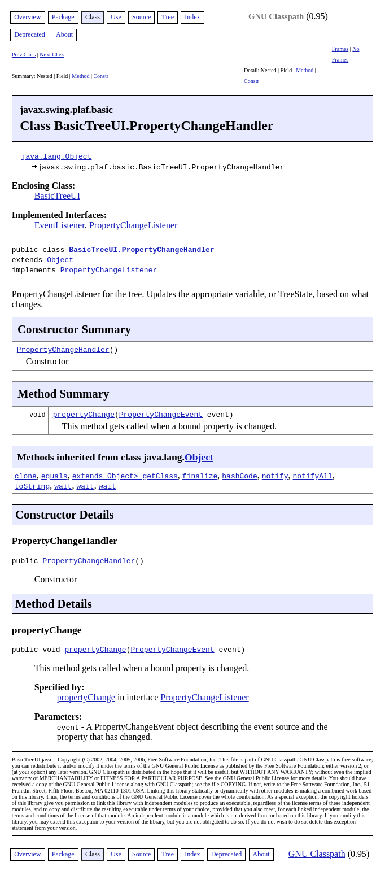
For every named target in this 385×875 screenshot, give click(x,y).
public (27, 559)
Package (63, 17)
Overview (27, 17)
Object (60, 258)
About (64, 35)
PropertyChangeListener (133, 225)
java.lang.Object (56, 156)
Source (141, 17)
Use (116, 17)
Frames (340, 49)
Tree (167, 17)
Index (192, 17)
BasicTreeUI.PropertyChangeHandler (141, 249)
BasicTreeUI (57, 196)
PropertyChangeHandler (63, 346)
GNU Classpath (276, 16)
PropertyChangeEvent (161, 411)
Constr (100, 76)
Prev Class (24, 54)
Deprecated (29, 35)
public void (38, 649)
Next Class (52, 54)
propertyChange (84, 411)
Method (80, 76)
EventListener (59, 225)
